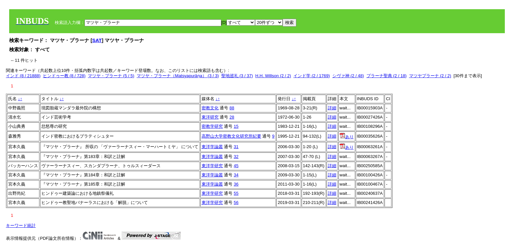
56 (236, 202)
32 (236, 156)
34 (236, 174)
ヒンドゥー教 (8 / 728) (64, 75)
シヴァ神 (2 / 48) (348, 75)
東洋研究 (210, 117)
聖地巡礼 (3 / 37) (237, 75)
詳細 (332, 107)
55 (236, 193)
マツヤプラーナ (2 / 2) (430, 75)
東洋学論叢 (212, 146)
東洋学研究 (212, 165)
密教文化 (210, 107)
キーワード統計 (21, 225)
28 (231, 117)
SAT (97, 40)
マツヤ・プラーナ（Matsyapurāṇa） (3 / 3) (178, 75)
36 (236, 184)
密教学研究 (212, 126)
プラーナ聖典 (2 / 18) (386, 75)
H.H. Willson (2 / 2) (273, 75)
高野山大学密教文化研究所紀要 (231, 136)
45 (236, 165)
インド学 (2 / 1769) (311, 75)
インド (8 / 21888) (23, 75)
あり (347, 136)
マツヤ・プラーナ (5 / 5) (111, 75)
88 (231, 107)
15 (236, 126)
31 (236, 146)
